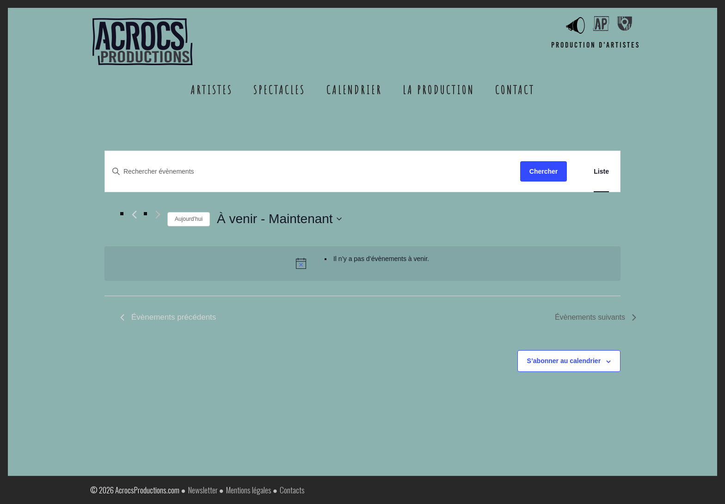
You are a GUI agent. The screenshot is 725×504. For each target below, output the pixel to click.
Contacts (292, 490)
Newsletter (203, 490)
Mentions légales (248, 490)
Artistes (211, 89)
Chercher (543, 171)
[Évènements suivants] (157, 214)
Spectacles (279, 89)
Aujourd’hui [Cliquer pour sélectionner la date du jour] (189, 219)
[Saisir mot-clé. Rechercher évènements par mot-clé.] (312, 171)
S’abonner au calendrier (564, 360)
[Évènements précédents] (134, 214)
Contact (515, 89)
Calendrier (354, 89)
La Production (438, 89)
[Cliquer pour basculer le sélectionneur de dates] (279, 219)
